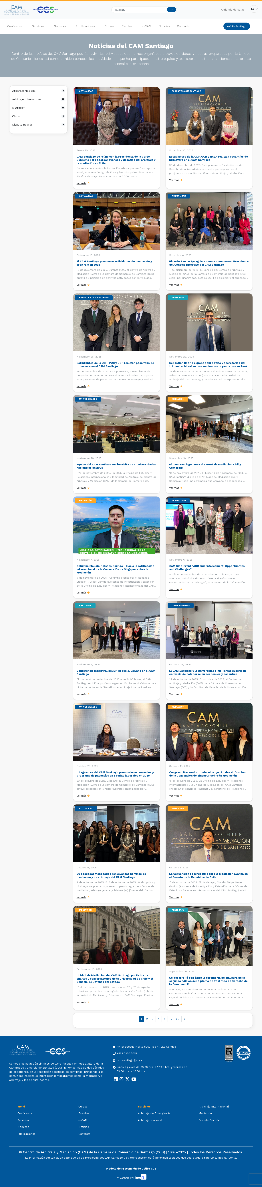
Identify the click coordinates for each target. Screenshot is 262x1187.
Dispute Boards (38, 124)
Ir (171, 9)
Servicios (38, 26)
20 (177, 1019)
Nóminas (60, 26)
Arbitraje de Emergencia (154, 1113)
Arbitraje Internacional (38, 99)
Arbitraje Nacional (38, 90)
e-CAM (146, 26)
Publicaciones (85, 26)
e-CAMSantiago (236, 26)
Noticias (164, 26)
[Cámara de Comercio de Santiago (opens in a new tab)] (45, 10)
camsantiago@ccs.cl (130, 1060)
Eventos (127, 26)
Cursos (109, 26)
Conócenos (15, 26)
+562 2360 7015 (127, 1053)
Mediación (38, 107)
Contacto (183, 26)
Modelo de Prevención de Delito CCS (131, 1168)
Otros (38, 116)
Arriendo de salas (233, 9)
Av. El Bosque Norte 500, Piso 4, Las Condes (146, 1046)
